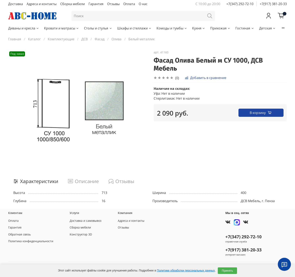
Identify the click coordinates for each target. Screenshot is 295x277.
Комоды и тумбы (172, 28)
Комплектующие (61, 39)
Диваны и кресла (23, 28)
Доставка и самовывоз (85, 221)
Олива (116, 39)
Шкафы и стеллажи (134, 28)
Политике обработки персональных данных (186, 270)
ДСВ (84, 39)
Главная (14, 39)
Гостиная (244, 28)
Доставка (15, 4)
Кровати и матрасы (61, 28)
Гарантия (95, 4)
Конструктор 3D (81, 234)
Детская (267, 28)
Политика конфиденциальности (30, 241)
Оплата (129, 4)
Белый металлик (141, 39)
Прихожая (220, 28)
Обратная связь (19, 234)
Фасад (99, 39)
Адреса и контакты (42, 4)
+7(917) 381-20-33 (273, 4)
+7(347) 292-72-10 (239, 4)
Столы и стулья (98, 28)
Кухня (198, 28)
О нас (143, 4)
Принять (227, 270)
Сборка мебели (72, 4)
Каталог (34, 39)
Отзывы (113, 4)
